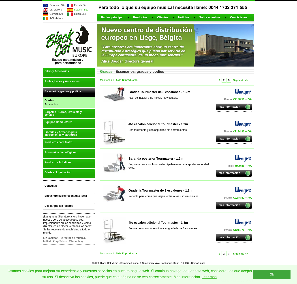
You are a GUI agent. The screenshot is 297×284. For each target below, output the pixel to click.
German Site (56, 14)
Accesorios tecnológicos (60, 152)
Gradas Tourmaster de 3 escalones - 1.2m (159, 92)
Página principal (112, 17)
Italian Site (80, 14)
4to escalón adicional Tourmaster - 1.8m (158, 222)
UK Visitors (55, 9)
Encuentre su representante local (66, 195)
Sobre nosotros (209, 17)
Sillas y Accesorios (57, 71)
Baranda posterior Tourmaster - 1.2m (155, 158)
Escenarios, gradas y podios (63, 91)
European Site (57, 5)
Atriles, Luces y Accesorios (62, 81)
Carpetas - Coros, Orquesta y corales (63, 113)
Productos (140, 17)
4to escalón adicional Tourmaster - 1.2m (158, 124)
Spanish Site (81, 9)
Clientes (162, 17)
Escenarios (51, 104)
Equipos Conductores (59, 122)
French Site (80, 5)
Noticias (183, 17)
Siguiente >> (240, 80)
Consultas (51, 185)
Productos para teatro (59, 142)
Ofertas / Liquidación (58, 172)
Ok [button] (272, 274)
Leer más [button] (209, 277)
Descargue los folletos (59, 205)
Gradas (49, 100)
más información (229, 106)
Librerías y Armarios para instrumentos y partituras (61, 133)
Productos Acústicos (58, 162)
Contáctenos (239, 17)
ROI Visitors (56, 18)
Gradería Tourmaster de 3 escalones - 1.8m (160, 190)
